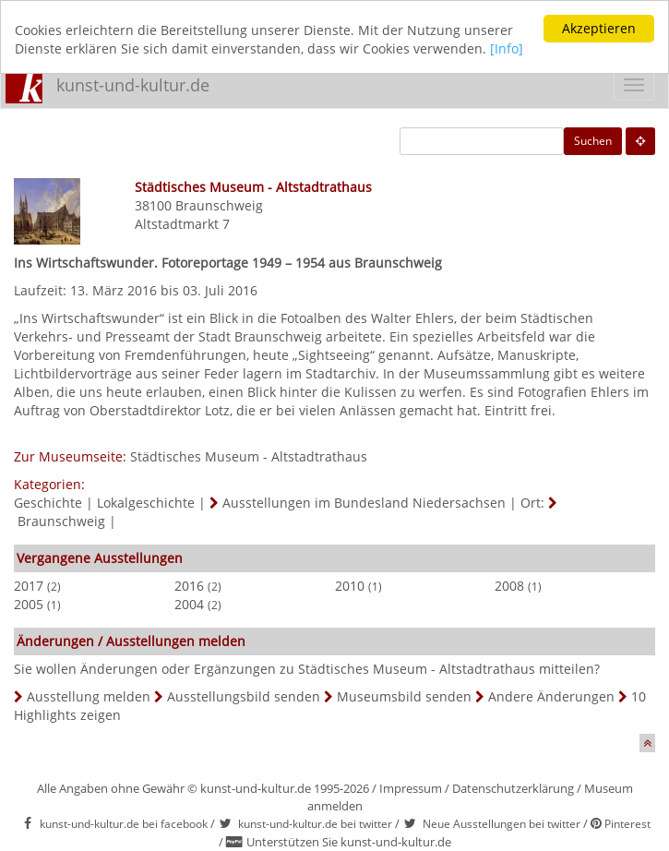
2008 (509, 585)
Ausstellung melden (88, 696)
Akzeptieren (599, 28)
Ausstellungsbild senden (243, 696)
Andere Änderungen (551, 696)
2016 (189, 585)
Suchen (593, 141)
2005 (28, 604)
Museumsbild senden (404, 696)
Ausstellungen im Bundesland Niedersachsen (364, 502)
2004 (189, 604)
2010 (349, 585)
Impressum (410, 788)
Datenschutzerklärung (513, 788)
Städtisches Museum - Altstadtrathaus (248, 456)
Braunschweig (219, 205)
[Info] (506, 48)
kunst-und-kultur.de (132, 85)
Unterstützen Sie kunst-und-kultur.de (348, 841)
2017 (28, 585)
